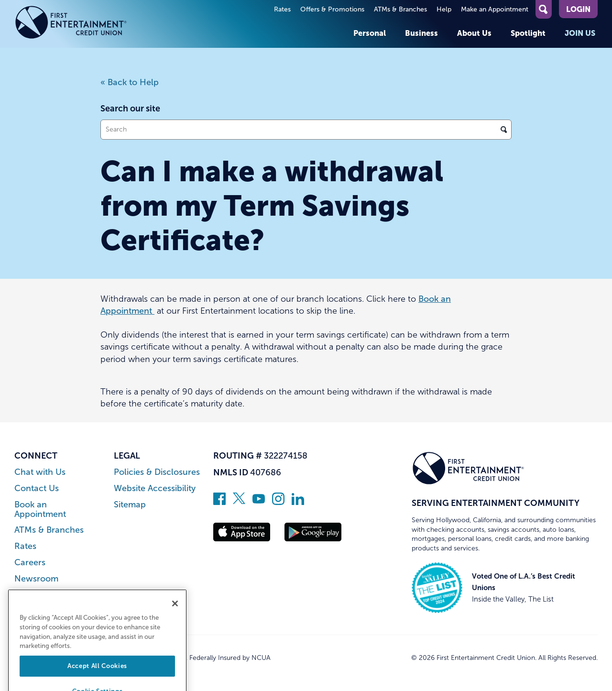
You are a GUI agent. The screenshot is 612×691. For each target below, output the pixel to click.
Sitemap (130, 504)
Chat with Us (40, 472)
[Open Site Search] (544, 9)
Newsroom (36, 578)
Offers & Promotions (332, 9)
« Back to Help (129, 82)
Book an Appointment (40, 509)
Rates (282, 9)
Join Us (580, 33)
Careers (29, 562)
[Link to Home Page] (71, 24)
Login (578, 9)
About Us (474, 33)
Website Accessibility (155, 488)
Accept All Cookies (97, 678)
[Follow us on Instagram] (278, 502)
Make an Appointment (494, 9)
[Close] (175, 616)
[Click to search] (504, 129)
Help (444, 9)
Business (421, 33)
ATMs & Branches (400, 9)
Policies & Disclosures (157, 472)
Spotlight (528, 33)
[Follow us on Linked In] (298, 502)
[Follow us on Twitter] (239, 502)
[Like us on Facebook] (219, 502)
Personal (369, 33)
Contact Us (36, 488)
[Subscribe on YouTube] (258, 502)
